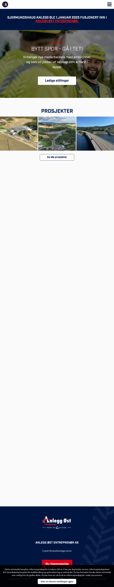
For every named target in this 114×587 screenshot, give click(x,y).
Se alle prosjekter (57, 157)
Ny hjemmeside (57, 564)
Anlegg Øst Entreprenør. (57, 21)
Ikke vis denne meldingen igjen (57, 581)
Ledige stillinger (57, 81)
